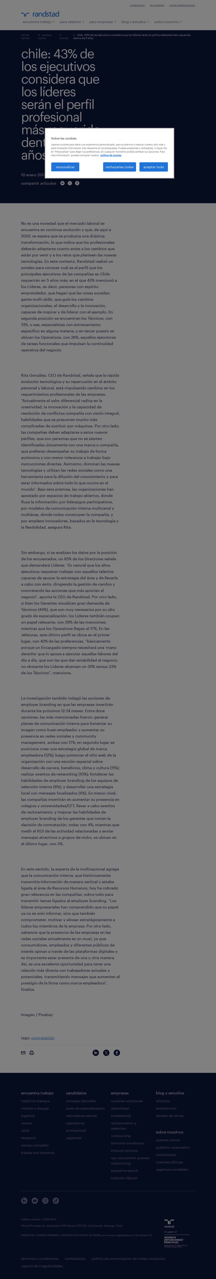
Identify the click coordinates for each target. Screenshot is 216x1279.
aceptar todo (153, 167)
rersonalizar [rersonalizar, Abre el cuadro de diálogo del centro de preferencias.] (65, 167)
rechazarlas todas (119, 167)
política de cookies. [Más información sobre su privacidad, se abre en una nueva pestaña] (111, 155)
